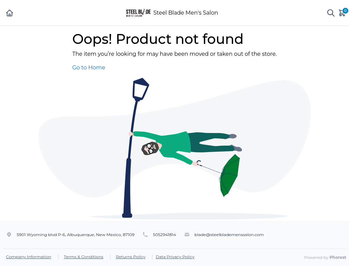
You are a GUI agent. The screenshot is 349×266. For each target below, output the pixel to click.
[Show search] (331, 13)
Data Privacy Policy (175, 256)
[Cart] (342, 13)
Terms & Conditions (83, 256)
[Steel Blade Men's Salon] (138, 12)
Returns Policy (130, 256)
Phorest (338, 257)
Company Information (28, 256)
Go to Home (88, 67)
